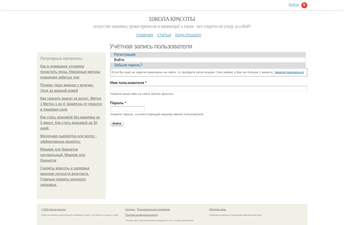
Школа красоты (172, 19)
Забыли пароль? (128, 65)
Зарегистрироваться (289, 72)
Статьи (164, 34)
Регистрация (125, 54)
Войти (119, 60)
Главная (144, 34)
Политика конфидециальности (141, 215)
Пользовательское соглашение (153, 209)
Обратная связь (217, 209)
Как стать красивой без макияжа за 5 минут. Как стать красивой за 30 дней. (70, 122)
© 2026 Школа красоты (53, 209)
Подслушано (188, 34)
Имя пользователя (128, 83)
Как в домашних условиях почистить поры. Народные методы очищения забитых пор (70, 71)
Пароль (118, 103)
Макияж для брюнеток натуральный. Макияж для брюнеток (62, 154)
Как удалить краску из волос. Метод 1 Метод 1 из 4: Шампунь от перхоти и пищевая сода (71, 103)
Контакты (130, 209)
